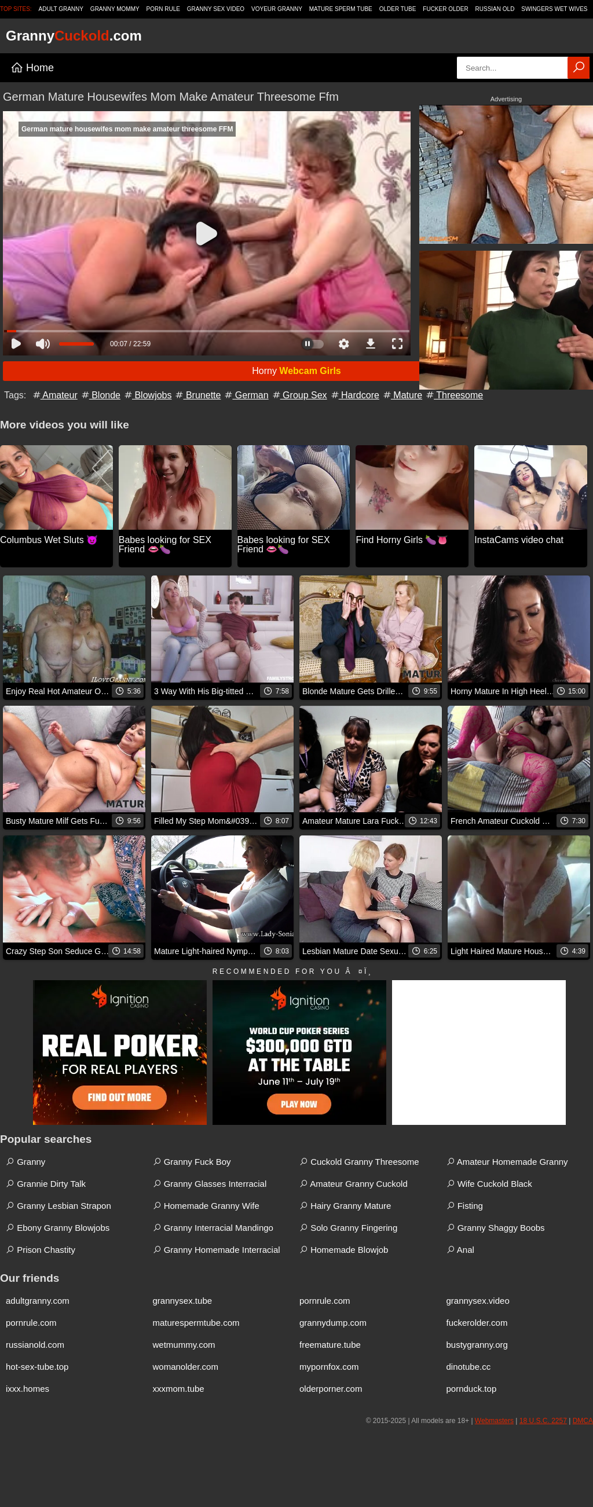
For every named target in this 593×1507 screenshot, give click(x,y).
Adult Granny (61, 9)
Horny (296, 371)
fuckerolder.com (477, 1323)
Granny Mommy (115, 9)
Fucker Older (445, 9)
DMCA (583, 1421)
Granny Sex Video (215, 9)
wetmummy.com (184, 1345)
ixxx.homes (27, 1389)
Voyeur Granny (276, 9)
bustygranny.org (477, 1345)
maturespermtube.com (196, 1323)
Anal (460, 1250)
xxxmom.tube (178, 1389)
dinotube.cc (468, 1367)
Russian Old (495, 9)
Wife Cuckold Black (489, 1184)
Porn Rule (163, 9)
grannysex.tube (183, 1301)
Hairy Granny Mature (345, 1206)
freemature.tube (330, 1345)
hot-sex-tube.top (37, 1367)
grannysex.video (478, 1301)
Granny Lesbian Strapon (58, 1206)
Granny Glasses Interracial (210, 1184)
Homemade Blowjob (343, 1250)
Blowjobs (147, 395)
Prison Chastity (40, 1250)
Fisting (464, 1206)
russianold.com (35, 1345)
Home (32, 67)
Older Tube (397, 9)
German (245, 395)
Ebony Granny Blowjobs (57, 1228)
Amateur (54, 395)
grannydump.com (333, 1323)
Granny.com (74, 35)
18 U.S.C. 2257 (543, 1421)
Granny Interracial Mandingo (213, 1228)
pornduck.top (471, 1389)
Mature (402, 395)
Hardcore (354, 395)
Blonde (100, 395)
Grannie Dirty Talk (46, 1184)
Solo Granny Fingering (348, 1228)
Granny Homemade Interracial (216, 1250)
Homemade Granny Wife (206, 1206)
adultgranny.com (37, 1301)
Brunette (197, 395)
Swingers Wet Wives (554, 9)
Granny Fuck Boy (192, 1162)
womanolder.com (185, 1367)
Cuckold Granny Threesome (359, 1162)
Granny (25, 1162)
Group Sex (299, 395)
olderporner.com (330, 1389)
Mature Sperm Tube (340, 9)
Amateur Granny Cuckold (353, 1184)
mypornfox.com (329, 1367)
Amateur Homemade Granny (507, 1162)
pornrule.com (324, 1301)
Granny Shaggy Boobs (495, 1228)
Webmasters (494, 1421)
